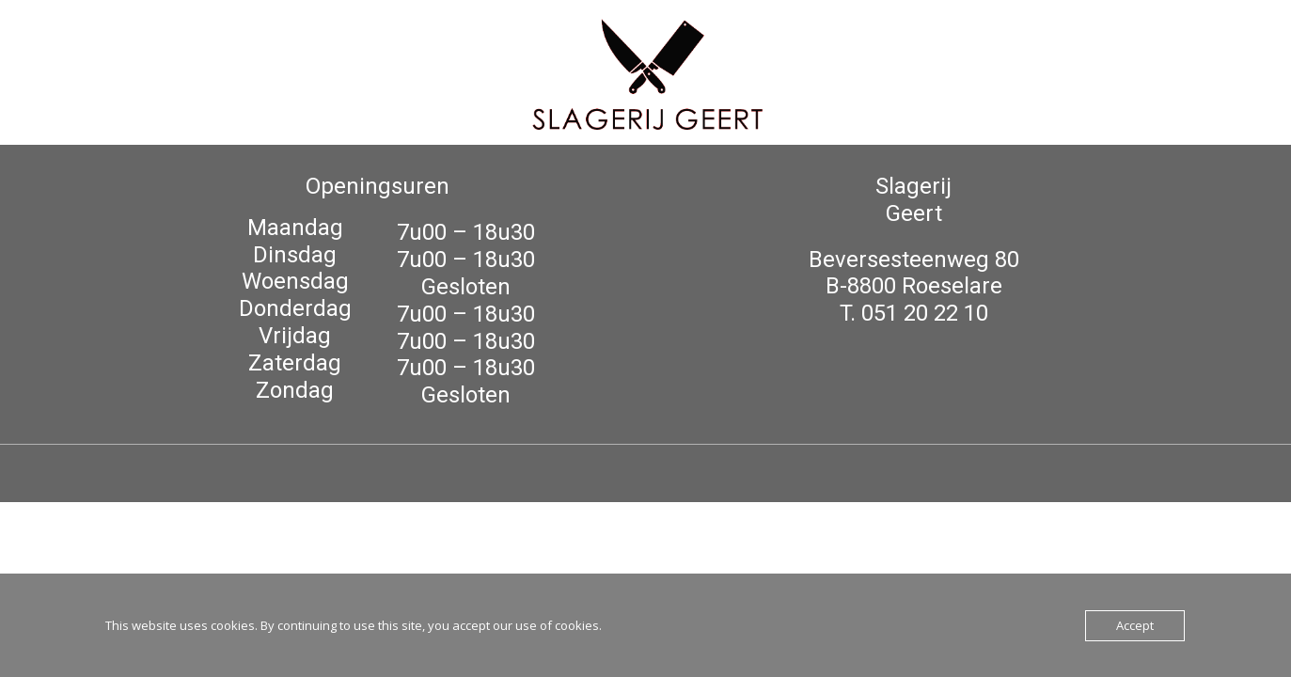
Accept (1135, 625)
